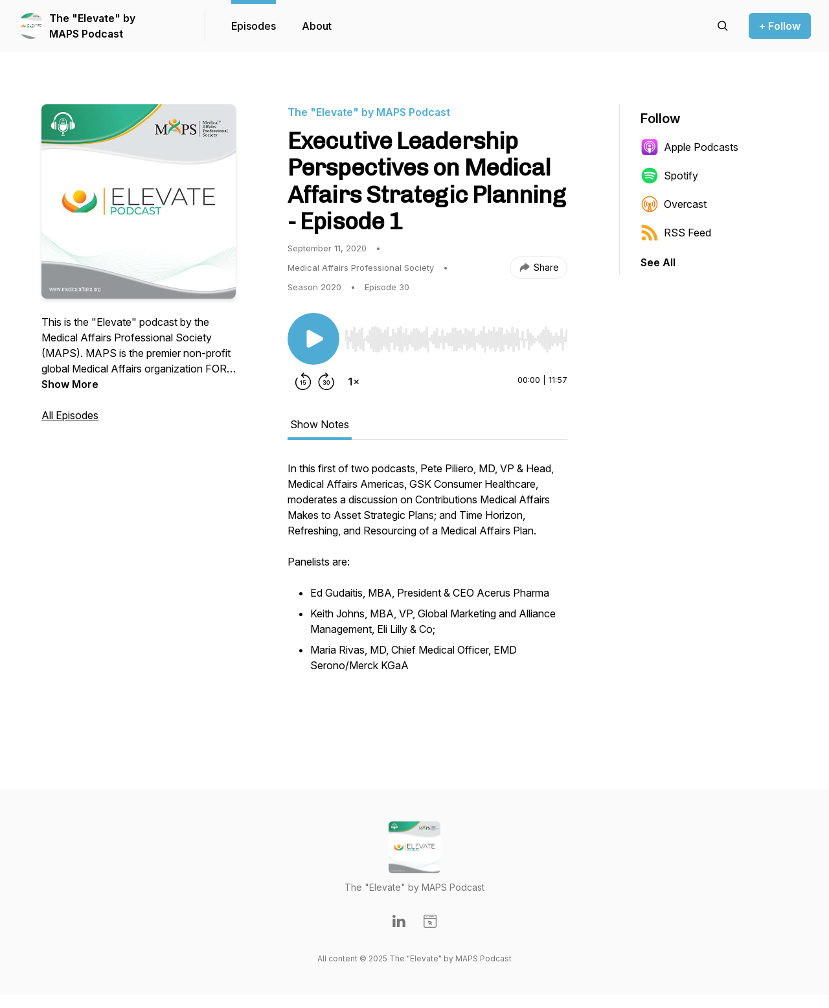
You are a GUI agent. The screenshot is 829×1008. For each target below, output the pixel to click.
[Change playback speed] (354, 381)
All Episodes (69, 415)
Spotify (669, 175)
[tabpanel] (427, 589)
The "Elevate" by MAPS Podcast (92, 26)
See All (658, 262)
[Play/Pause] (313, 339)
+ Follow (780, 25)
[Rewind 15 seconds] (303, 381)
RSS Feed (676, 232)
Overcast (674, 204)
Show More (69, 384)
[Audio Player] (456, 335)
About (317, 25)
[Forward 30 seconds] (326, 381)
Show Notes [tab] (319, 424)
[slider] (456, 339)
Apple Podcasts (689, 147)
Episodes (253, 25)
